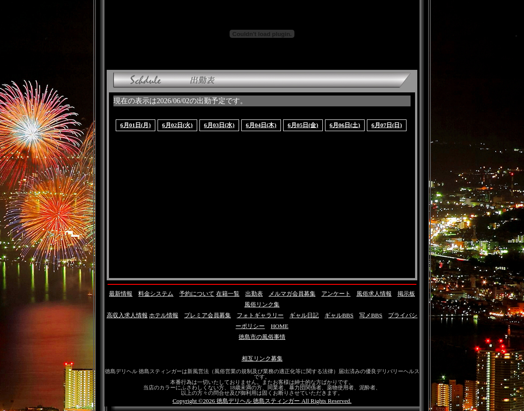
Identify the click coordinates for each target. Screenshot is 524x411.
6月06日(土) (345, 125)
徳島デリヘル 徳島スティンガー (258, 400)
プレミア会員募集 (207, 315)
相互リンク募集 (262, 358)
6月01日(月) (135, 125)
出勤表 (254, 293)
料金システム (155, 293)
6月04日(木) (261, 125)
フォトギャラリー (260, 315)
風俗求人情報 (374, 293)
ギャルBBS (339, 315)
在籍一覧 (227, 293)
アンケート (336, 293)
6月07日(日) (386, 125)
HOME (279, 326)
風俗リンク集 (262, 304)
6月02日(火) (177, 125)
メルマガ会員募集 (292, 293)
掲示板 (406, 293)
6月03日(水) (219, 125)
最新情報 (120, 293)
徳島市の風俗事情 (262, 336)
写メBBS (370, 315)
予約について (196, 293)
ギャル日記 (304, 315)
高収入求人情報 (127, 315)
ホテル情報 (163, 315)
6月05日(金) (303, 125)
